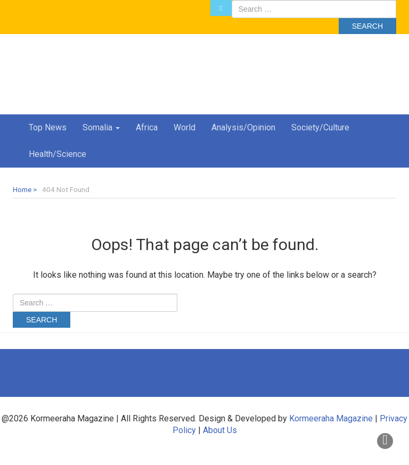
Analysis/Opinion (243, 127)
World (184, 127)
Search (367, 26)
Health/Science (57, 154)
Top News (48, 127)
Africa (147, 127)
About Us (220, 430)
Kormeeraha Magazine (331, 418)
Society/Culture (320, 127)
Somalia (101, 127)
